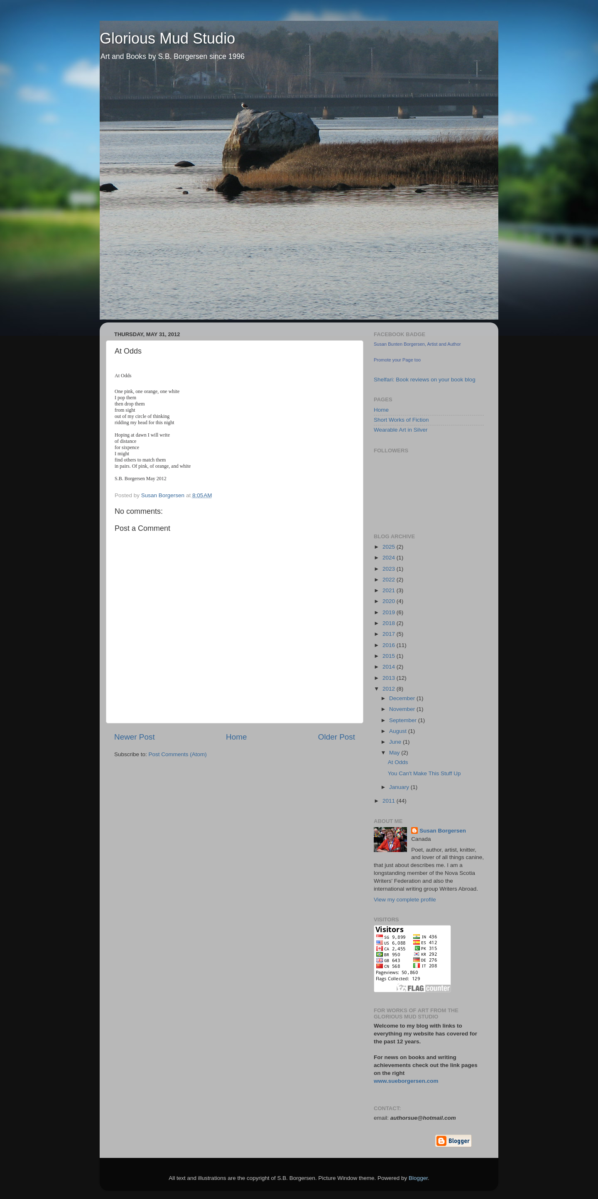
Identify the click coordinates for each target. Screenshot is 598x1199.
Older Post (336, 737)
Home (236, 737)
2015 (389, 656)
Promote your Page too (397, 359)
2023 (389, 569)
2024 (389, 557)
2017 (389, 634)
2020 (389, 601)
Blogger (418, 1178)
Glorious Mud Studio (167, 38)
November (403, 709)
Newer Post (134, 737)
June (396, 742)
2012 (389, 689)
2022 (389, 579)
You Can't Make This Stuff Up (424, 773)
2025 (389, 547)
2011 (389, 801)
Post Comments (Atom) (178, 754)
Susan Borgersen (442, 831)
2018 (389, 623)
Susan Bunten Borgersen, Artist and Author (417, 344)
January (400, 787)
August (398, 731)
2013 (389, 678)
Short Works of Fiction (401, 420)
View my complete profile (405, 899)
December (403, 698)
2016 (389, 645)
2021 (389, 590)
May (395, 753)
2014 (389, 667)
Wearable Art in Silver (401, 430)
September (403, 720)
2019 (389, 612)
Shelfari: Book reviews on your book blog (424, 379)
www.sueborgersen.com (406, 1081)
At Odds (398, 762)
